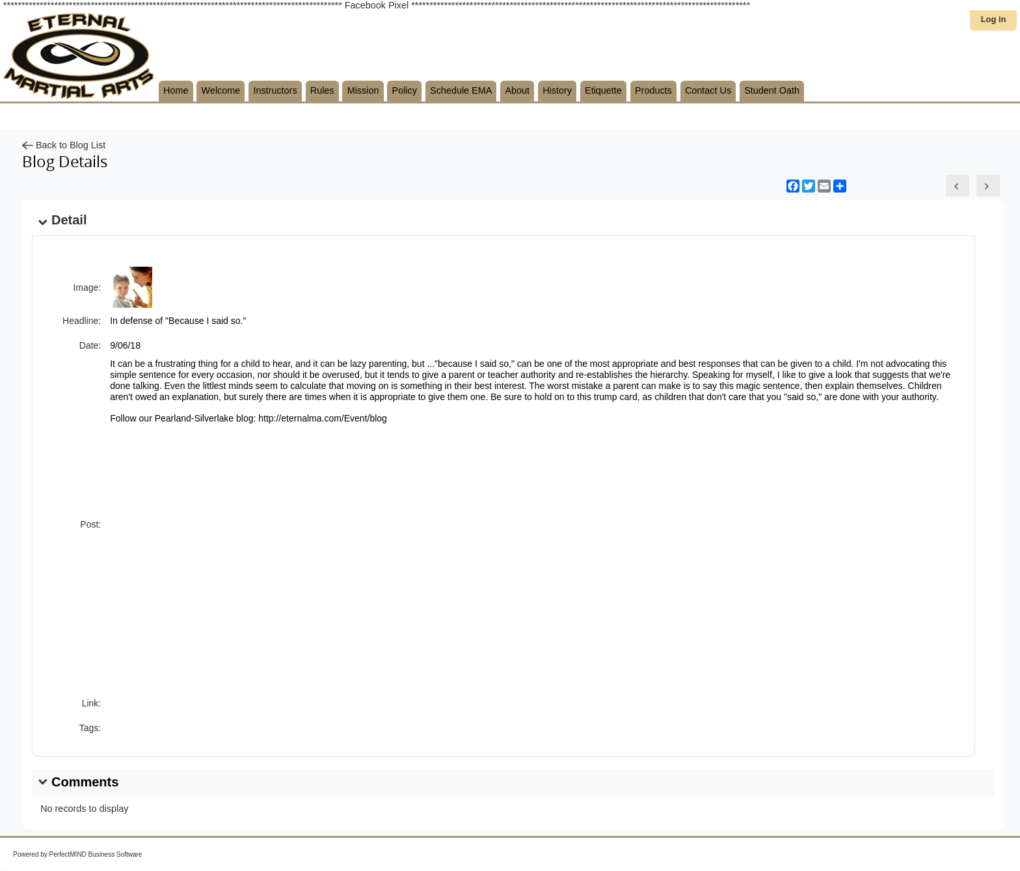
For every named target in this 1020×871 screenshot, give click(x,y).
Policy (404, 90)
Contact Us (708, 90)
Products (653, 90)
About (517, 90)
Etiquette (603, 90)
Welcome (221, 90)
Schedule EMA (461, 90)
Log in (993, 19)
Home (175, 90)
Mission (363, 90)
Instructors (275, 90)
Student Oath (771, 90)
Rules (322, 90)
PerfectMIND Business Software (95, 854)
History (557, 90)
